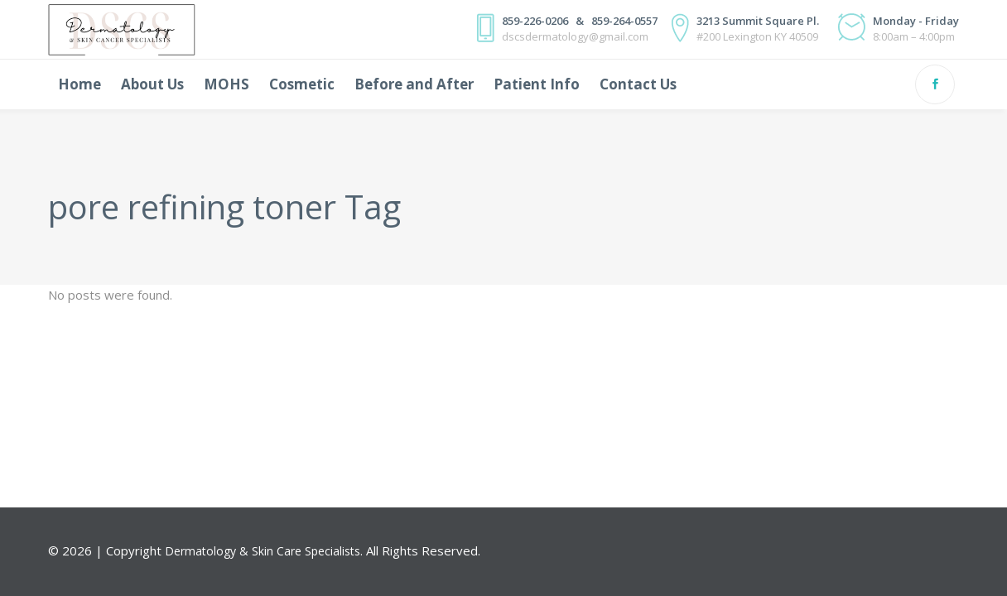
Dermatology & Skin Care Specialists (262, 551)
